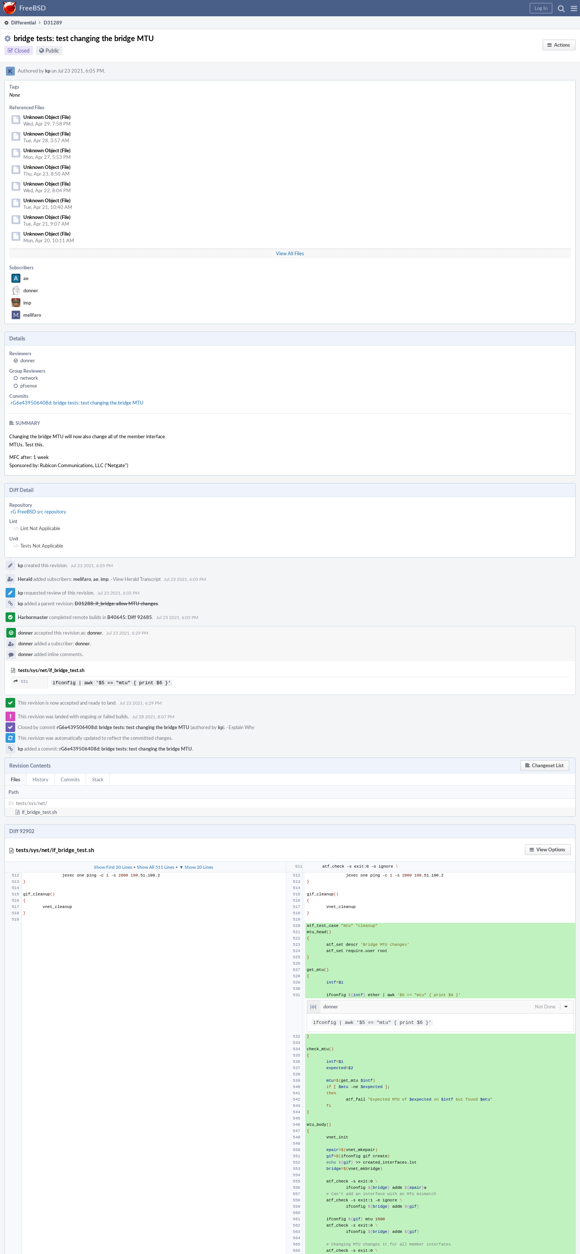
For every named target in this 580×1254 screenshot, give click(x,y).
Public (52, 50)
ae (25, 278)
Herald (25, 579)
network (29, 378)
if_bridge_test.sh (39, 811)
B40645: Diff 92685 (129, 617)
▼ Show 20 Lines (196, 866)
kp (47, 70)
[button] (574, 8)
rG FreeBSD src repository (38, 511)
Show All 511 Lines (155, 866)
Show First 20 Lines (113, 866)
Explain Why (241, 726)
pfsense (28, 385)
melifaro (32, 315)
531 (21, 681)
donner (30, 290)
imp (27, 302)
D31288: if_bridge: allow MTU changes (116, 603)
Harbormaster (33, 617)
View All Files (290, 253)
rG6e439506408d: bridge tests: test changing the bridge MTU (77, 402)
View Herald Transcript (137, 579)
